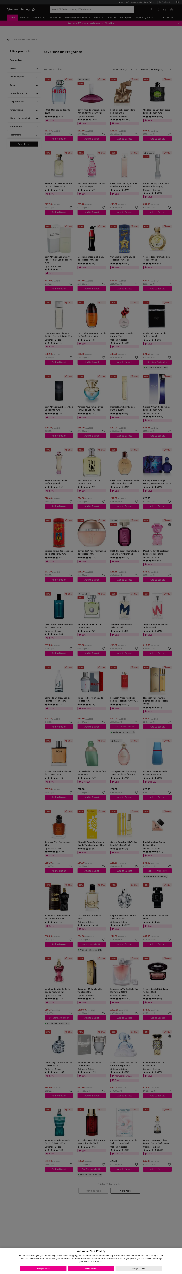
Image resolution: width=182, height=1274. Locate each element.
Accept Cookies (43, 1268)
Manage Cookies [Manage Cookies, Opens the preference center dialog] (138, 1268)
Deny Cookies (91, 1268)
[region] (91, 1261)
